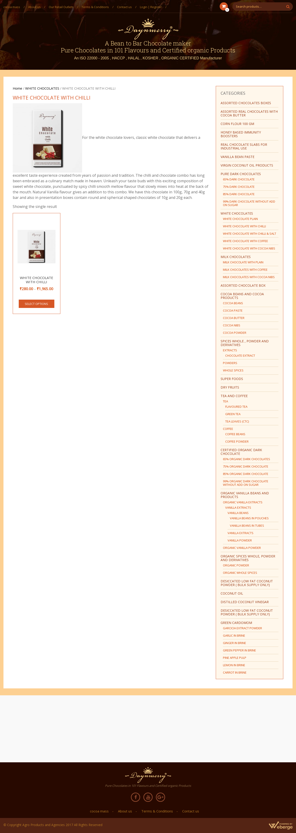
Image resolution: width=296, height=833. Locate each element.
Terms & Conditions (95, 7)
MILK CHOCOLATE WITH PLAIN (243, 262)
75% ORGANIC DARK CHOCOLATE (245, 466)
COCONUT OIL (232, 593)
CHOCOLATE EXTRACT (240, 355)
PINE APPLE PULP (234, 658)
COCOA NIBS (231, 325)
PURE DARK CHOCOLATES (241, 174)
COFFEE (228, 429)
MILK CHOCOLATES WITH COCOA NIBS (249, 277)
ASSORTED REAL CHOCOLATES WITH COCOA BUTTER (249, 113)
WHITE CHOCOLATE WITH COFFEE (245, 241)
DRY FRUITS (230, 387)
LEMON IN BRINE (234, 665)
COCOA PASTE (233, 310)
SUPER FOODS (232, 379)
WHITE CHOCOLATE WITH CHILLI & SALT (249, 233)
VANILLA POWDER (240, 540)
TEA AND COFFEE (234, 396)
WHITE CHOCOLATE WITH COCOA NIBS (249, 248)
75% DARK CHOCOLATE (239, 187)
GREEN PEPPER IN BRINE (239, 650)
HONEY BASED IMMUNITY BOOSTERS (241, 134)
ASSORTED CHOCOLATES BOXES (246, 103)
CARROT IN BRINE (235, 672)
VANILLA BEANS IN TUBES (247, 525)
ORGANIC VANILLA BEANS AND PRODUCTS (245, 495)
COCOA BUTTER (233, 318)
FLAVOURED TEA (236, 406)
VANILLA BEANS (238, 513)
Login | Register (151, 7)
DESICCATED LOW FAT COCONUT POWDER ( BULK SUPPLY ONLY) (247, 583)
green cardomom (236, 622)
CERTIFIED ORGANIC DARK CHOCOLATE (241, 452)
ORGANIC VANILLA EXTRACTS (242, 502)
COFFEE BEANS (235, 434)
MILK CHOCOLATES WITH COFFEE (245, 270)
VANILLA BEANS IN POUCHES (249, 518)
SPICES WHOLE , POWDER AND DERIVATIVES (245, 343)
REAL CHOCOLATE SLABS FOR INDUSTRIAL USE (244, 146)
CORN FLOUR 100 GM (237, 124)
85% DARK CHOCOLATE (239, 194)
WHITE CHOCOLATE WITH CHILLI (244, 226)
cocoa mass (11, 7)
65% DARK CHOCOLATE (239, 179)
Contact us (124, 7)
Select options (36, 304)
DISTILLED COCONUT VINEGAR (245, 602)
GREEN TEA (232, 414)
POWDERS (230, 363)
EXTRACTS (230, 350)
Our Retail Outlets (61, 7)
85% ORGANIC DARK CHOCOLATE (245, 474)
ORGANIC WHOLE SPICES (240, 573)
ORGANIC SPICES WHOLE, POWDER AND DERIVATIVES (248, 558)
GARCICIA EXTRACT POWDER (242, 628)
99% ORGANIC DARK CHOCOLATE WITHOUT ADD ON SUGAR (245, 483)
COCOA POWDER (234, 333)
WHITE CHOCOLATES (42, 88)
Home (17, 88)
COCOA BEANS (233, 303)
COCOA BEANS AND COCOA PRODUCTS (242, 296)
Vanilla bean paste (237, 157)
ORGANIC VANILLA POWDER (242, 548)
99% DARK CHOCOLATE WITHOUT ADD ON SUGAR (249, 203)
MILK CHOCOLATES (236, 257)
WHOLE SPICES (233, 370)
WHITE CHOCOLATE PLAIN (240, 219)
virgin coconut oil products (247, 165)
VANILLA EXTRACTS (238, 507)
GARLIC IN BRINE (234, 635)
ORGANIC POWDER (236, 565)
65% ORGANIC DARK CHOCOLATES (246, 459)
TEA (225, 401)
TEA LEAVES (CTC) (237, 421)
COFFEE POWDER (237, 441)
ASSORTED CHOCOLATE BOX (243, 285)
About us (34, 7)
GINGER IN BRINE (234, 643)
